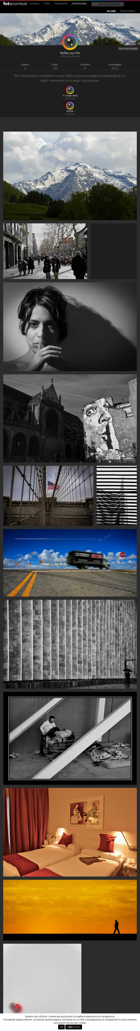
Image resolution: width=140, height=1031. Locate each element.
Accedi (111, 11)
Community (79, 3)
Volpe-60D (70, 95)
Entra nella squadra (128, 49)
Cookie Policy (73, 1027)
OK (61, 1027)
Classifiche (60, 3)
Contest (34, 3)
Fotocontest (15, 3)
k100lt (70, 111)
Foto (47, 3)
